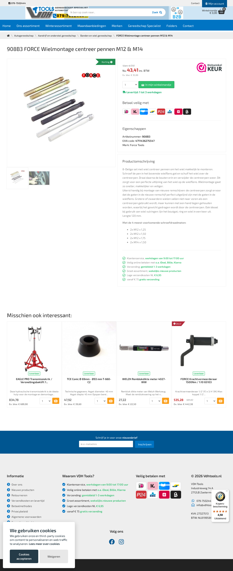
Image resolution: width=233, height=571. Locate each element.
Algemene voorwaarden (24, 516)
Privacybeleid (17, 511)
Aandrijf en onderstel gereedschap (58, 35)
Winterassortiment (66, 27)
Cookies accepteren (24, 556)
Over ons (14, 484)
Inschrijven (144, 444)
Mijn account (214, 3)
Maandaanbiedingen (99, 27)
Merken (124, 27)
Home (14, 27)
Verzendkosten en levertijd (25, 500)
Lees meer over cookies (44, 543)
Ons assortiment (35, 27)
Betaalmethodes (19, 506)
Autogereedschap (24, 35)
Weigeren (53, 556)
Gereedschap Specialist (151, 27)
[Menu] (227, 492)
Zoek (142, 14)
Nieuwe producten (20, 489)
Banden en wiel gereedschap (98, 35)
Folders (179, 27)
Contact (195, 3)
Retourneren (17, 495)
